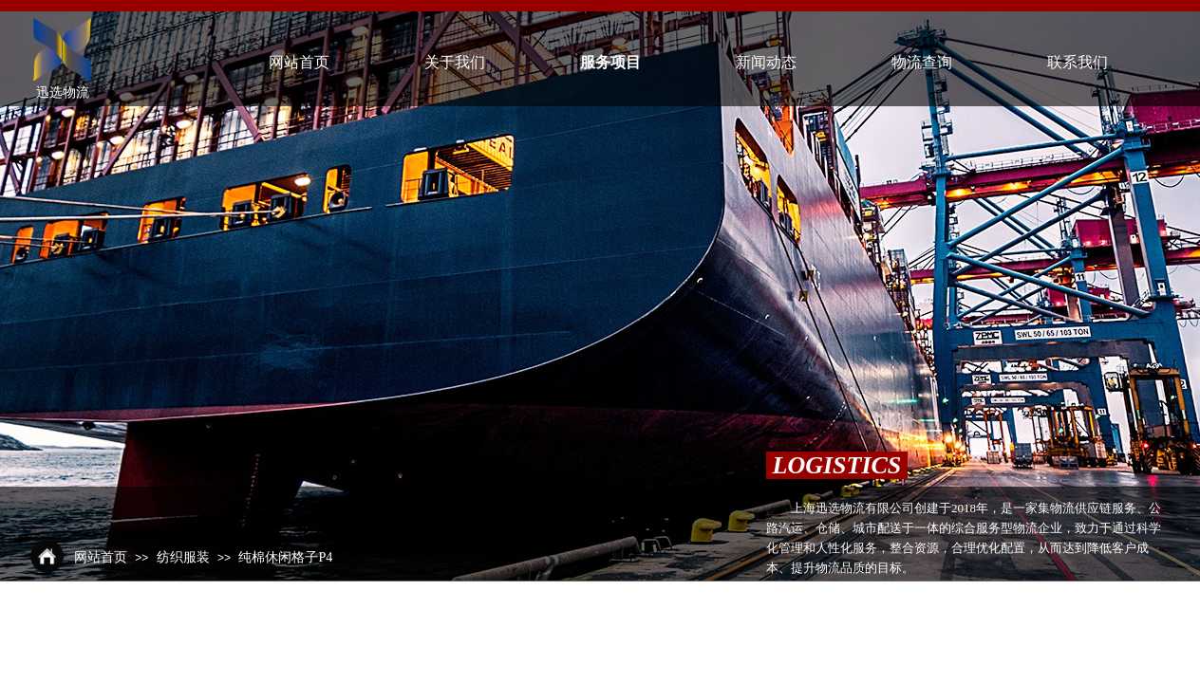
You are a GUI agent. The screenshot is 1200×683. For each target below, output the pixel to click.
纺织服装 (183, 557)
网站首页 (100, 557)
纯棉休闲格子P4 (285, 557)
